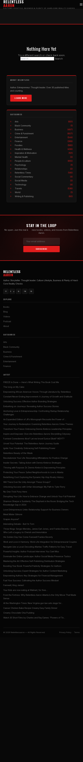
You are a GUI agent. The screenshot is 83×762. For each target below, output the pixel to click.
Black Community (44, 125)
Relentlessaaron (18, 632)
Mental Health (44, 157)
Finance (44, 141)
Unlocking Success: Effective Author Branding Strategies (30, 401)
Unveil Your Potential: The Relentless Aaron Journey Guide (31, 443)
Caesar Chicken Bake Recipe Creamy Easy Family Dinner (30, 608)
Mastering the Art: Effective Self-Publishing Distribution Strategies (34, 561)
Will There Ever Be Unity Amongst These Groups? (26, 482)
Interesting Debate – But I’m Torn (18, 524)
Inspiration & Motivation (44, 153)
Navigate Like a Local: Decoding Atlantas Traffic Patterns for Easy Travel (37, 547)
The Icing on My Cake (13, 387)
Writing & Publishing (44, 196)
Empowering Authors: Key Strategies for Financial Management (33, 575)
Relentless (41, 273)
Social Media (44, 180)
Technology (44, 184)
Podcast (7, 321)
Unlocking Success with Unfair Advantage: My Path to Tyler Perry (34, 487)
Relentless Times (44, 172)
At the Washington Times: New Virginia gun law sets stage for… (33, 603)
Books (6, 307)
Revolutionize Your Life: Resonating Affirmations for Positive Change (35, 458)
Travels (44, 188)
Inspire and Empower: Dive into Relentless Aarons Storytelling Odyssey (36, 434)
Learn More (21, 98)
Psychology (44, 164)
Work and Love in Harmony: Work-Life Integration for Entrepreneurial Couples (40, 542)
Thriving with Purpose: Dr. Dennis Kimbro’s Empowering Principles (34, 467)
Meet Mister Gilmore (12, 514)
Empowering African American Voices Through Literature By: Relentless (37, 392)
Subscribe (41, 249)
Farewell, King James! (13, 585)
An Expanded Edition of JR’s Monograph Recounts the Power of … (34, 419)
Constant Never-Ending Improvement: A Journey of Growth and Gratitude (37, 396)
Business (44, 129)
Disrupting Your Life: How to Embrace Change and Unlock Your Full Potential (39, 496)
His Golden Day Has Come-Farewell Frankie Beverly (28, 537)
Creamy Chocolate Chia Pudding (18, 613)
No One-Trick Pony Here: (15, 491)
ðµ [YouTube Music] (12, 291)
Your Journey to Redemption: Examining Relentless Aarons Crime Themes (38, 424)
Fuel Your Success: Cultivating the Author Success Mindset (31, 580)
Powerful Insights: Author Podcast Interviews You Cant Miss (31, 551)
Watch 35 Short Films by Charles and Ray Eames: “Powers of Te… (34, 617)
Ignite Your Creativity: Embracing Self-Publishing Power (29, 448)
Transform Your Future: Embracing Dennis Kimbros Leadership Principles (37, 429)
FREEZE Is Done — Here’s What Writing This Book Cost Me (31, 382)
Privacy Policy (65, 632)
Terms (77, 632)
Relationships (44, 168)
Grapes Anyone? (11, 519)
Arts (44, 121)
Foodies (44, 145)
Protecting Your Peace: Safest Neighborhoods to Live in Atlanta (33, 472)
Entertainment (44, 137)
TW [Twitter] (25, 291)
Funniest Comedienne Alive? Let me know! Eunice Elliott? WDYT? (33, 438)
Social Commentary (44, 176)
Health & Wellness (44, 149)
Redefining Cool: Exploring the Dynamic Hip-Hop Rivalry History (33, 477)
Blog (5, 311)
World (44, 192)
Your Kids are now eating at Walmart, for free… (25, 590)
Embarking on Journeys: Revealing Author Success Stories (31, 406)
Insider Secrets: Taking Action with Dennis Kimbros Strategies (32, 462)
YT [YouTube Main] (6, 291)
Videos (6, 316)
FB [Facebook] (31, 291)
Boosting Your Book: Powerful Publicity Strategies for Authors (32, 566)
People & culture (44, 160)
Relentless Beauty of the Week (18, 453)
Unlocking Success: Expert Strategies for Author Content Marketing (35, 571)
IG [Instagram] (18, 291)
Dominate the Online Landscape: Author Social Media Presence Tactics (37, 556)
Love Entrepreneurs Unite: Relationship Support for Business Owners (35, 509)
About (6, 326)
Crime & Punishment (44, 133)
